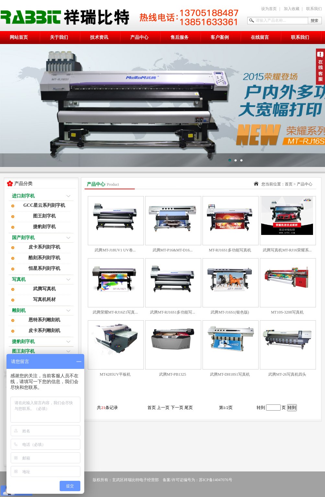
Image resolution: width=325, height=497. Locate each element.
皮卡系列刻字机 (44, 247)
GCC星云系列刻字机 (44, 205)
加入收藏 (291, 8)
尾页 (188, 407)
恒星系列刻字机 (44, 268)
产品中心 (139, 37)
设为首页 (269, 8)
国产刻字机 (23, 237)
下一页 (177, 407)
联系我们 (314, 8)
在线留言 (260, 37)
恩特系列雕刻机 (44, 319)
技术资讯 (99, 37)
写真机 (19, 279)
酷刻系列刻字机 (44, 257)
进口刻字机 (23, 195)
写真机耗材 (44, 299)
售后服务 (179, 37)
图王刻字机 (44, 216)
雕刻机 (19, 310)
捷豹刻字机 (44, 226)
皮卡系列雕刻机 (44, 330)
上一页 (163, 407)
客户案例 (220, 37)
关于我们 (59, 37)
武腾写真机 (44, 288)
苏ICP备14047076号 (215, 480)
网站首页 (19, 37)
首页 (289, 184)
